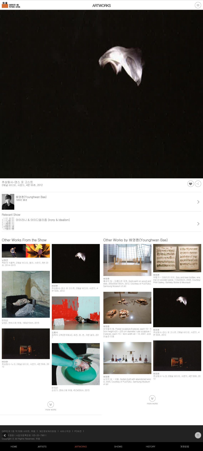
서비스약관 (65, 431)
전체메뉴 (198, 5)
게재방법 (184, 446)
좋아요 (190, 184)
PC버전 (78, 431)
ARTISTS (42, 446)
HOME (14, 446)
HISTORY (150, 446)
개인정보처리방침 (47, 431)
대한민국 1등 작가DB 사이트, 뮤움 (18, 431)
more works (50, 409)
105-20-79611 (39, 435)
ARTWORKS (81, 446)
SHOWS (118, 446)
